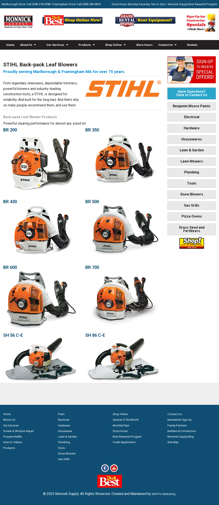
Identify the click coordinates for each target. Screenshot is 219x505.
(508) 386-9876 (91, 4)
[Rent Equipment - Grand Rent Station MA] (146, 27)
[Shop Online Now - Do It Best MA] (73, 27)
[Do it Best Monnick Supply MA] (109, 486)
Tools (191, 183)
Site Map (173, 442)
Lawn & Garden (192, 150)
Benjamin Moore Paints (191, 106)
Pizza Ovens (192, 216)
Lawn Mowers (192, 161)
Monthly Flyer (121, 425)
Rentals (192, 44)
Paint (61, 414)
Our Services (55, 44)
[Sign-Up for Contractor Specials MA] (201, 31)
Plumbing (191, 172)
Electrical (191, 117)
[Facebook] (105, 472)
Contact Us (165, 44)
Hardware (192, 128)
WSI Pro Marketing (163, 494)
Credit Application (124, 442)
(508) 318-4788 (41, 4)
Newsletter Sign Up (179, 419)
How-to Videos (16, 54)
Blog (35, 54)
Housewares (191, 139)
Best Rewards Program (127, 436)
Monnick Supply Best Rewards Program (192, 4)
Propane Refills (12, 436)
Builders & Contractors (181, 431)
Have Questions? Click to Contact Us (191, 93)
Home (10, 44)
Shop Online (113, 44)
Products (84, 44)
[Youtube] (114, 472)
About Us (26, 44)
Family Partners (177, 425)
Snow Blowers (191, 194)
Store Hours (144, 44)
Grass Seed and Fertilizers (191, 229)
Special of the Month (126, 419)
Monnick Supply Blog (180, 436)
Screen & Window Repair (18, 431)
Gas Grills (191, 205)
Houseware (65, 431)
